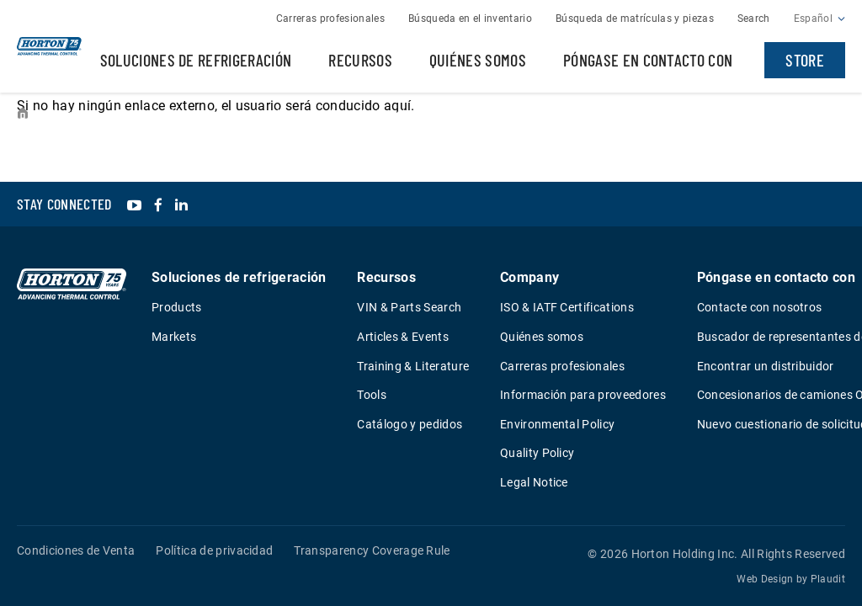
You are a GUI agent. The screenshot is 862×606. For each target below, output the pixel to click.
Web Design (765, 579)
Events (133, 114)
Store (804, 60)
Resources (73, 114)
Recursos (360, 60)
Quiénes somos (477, 60)
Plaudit (828, 579)
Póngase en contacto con (647, 60)
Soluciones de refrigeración (196, 60)
